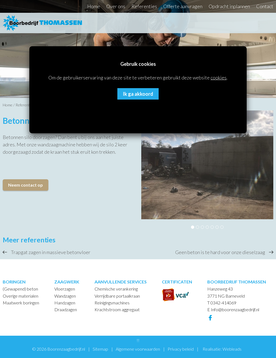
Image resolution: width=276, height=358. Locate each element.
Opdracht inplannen (229, 6)
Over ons (115, 6)
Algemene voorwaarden (138, 348)
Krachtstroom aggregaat (117, 309)
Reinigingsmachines (112, 302)
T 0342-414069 (221, 302)
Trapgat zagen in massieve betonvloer (50, 252)
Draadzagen (65, 309)
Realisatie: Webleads (222, 348)
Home (93, 6)
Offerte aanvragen (182, 6)
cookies (219, 78)
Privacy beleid (181, 348)
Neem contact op (25, 184)
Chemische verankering (116, 288)
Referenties (144, 6)
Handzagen (64, 302)
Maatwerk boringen (21, 302)
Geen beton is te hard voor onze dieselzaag (220, 252)
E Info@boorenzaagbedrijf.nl (233, 309)
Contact (264, 6)
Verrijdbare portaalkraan (117, 295)
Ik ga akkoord (138, 94)
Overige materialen (20, 295)
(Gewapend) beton (20, 288)
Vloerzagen (64, 288)
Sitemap (100, 348)
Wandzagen (65, 295)
